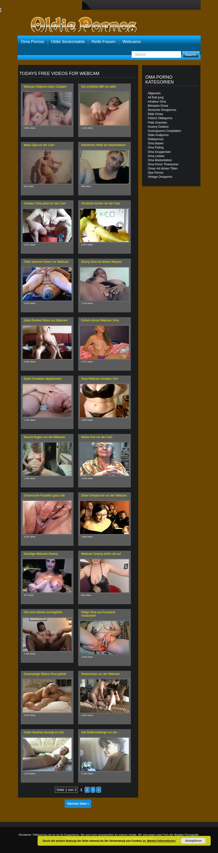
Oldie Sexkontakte (68, 41)
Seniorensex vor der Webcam (100, 674)
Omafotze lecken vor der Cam (100, 203)
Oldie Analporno (158, 135)
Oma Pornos (32, 41)
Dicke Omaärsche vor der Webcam (104, 495)
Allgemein (154, 93)
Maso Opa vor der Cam (39, 145)
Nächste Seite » (78, 803)
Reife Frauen (103, 41)
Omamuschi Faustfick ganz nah (44, 495)
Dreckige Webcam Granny (41, 554)
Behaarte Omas (158, 105)
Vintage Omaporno (160, 177)
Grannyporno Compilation (164, 131)
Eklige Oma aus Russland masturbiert (98, 614)
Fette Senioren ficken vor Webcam (46, 261)
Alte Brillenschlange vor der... (100, 732)
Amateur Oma (157, 101)
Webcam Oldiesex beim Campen (45, 86)
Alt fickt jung (156, 97)
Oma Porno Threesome (163, 164)
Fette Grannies (157, 122)
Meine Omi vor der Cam (96, 437)
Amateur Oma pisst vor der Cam (45, 203)
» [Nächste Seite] (99, 790)
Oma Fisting (156, 147)
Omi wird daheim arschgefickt (43, 612)
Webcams (131, 41)
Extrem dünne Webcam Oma (100, 320)
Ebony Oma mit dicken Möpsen (101, 261)
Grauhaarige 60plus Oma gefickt (45, 674)
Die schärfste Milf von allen (98, 86)
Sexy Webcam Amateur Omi (99, 378)
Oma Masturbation (160, 160)
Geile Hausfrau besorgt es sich (44, 732)
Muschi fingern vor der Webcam (44, 437)
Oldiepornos (156, 139)
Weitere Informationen (161, 840)
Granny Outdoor (158, 126)
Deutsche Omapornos (162, 110)
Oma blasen (156, 143)
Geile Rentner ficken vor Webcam (46, 320)
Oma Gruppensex (159, 152)
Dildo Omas (155, 114)
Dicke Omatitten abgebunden (43, 378)
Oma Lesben (156, 156)
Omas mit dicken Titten (162, 168)
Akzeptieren (193, 840)
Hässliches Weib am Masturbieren (103, 145)
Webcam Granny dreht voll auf (101, 554)
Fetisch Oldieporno (160, 118)
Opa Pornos (155, 172)
